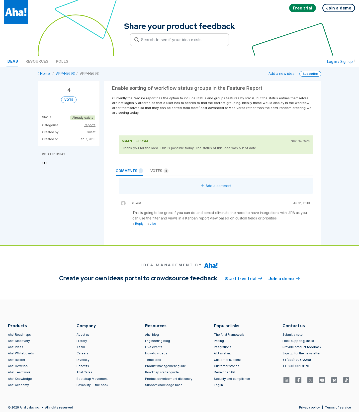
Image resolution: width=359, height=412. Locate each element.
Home (44, 73)
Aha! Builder (16, 360)
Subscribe (310, 74)
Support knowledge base (163, 385)
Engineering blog (157, 341)
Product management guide (165, 366)
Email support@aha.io (298, 341)
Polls (62, 61)
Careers (82, 353)
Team (81, 347)
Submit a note (292, 334)
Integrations (222, 347)
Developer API (224, 372)
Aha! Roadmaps (19, 334)
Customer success (228, 360)
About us (83, 334)
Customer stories (226, 366)
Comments (129, 170)
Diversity (83, 360)
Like (152, 223)
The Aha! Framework (229, 334)
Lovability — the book (92, 385)
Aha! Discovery (19, 341)
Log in (218, 385)
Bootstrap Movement (92, 379)
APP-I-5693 (65, 73)
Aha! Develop (18, 366)
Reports (89, 125)
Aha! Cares (84, 372)
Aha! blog (152, 334)
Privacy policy (309, 407)
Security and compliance (232, 379)
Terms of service (338, 407)
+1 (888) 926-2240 (296, 360)
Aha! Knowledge (20, 379)
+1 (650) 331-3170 (295, 366)
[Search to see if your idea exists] (182, 40)
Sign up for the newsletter (301, 353)
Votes (159, 170)
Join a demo (284, 278)
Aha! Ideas (15, 347)
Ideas (12, 61)
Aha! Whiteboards (21, 353)
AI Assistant (222, 353)
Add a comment (216, 186)
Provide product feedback (301, 347)
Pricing (219, 341)
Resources (36, 61)
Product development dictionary (168, 379)
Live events (153, 347)
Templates (153, 360)
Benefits (83, 366)
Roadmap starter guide (162, 372)
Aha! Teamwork (19, 372)
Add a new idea (281, 73)
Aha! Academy (18, 385)
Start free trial (244, 278)
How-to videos (156, 353)
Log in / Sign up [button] (341, 61)
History (82, 341)
